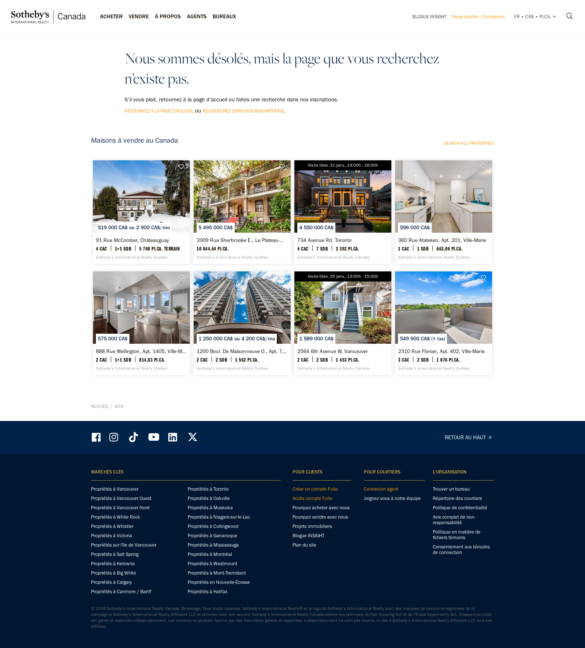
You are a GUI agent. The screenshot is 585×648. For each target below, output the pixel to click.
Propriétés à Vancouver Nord (120, 507)
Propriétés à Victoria (111, 535)
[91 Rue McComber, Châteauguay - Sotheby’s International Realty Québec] (141, 212)
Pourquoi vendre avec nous (320, 517)
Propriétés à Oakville (209, 498)
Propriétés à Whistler (112, 526)
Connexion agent (381, 489)
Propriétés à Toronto (208, 489)
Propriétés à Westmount (212, 563)
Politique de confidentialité (460, 507)
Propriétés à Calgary (111, 582)
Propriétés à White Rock (115, 517)
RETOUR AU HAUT (469, 437)
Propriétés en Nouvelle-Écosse (219, 582)
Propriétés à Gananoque (212, 535)
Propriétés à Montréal (210, 554)
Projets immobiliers (312, 526)
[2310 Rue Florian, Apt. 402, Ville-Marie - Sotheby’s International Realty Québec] (443, 323)
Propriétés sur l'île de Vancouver (123, 545)
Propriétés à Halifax (208, 591)
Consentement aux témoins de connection (461, 549)
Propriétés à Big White (113, 573)
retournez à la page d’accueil (159, 111)
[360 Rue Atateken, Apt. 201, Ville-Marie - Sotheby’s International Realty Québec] (443, 212)
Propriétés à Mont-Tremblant (217, 573)
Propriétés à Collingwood (213, 526)
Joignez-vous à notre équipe (392, 498)
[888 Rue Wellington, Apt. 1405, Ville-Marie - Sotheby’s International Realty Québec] (141, 323)
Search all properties (469, 143)
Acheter (111, 16)
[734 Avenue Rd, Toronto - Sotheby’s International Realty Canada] (342, 212)
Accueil (100, 406)
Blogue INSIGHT (429, 16)
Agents (197, 16)
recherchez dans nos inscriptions (243, 111)
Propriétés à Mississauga (213, 545)
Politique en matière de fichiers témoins (457, 534)
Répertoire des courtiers (457, 498)
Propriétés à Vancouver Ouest (121, 498)
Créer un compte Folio (315, 489)
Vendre (139, 16)
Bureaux (224, 16)
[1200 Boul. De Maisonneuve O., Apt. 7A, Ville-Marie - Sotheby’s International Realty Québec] (242, 323)
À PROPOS (168, 16)
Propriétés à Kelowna (113, 563)
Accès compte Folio (312, 498)
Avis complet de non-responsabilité (454, 519)
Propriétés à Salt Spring (114, 554)
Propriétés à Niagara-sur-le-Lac (219, 517)
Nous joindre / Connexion (478, 16)
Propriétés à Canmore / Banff (121, 591)
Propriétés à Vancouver (114, 489)
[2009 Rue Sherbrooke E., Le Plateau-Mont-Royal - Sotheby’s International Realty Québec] (242, 212)
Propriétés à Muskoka (210, 507)
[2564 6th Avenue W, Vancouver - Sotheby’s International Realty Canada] (342, 323)
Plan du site (304, 545)
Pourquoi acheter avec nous (321, 507)
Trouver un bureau (451, 489)
